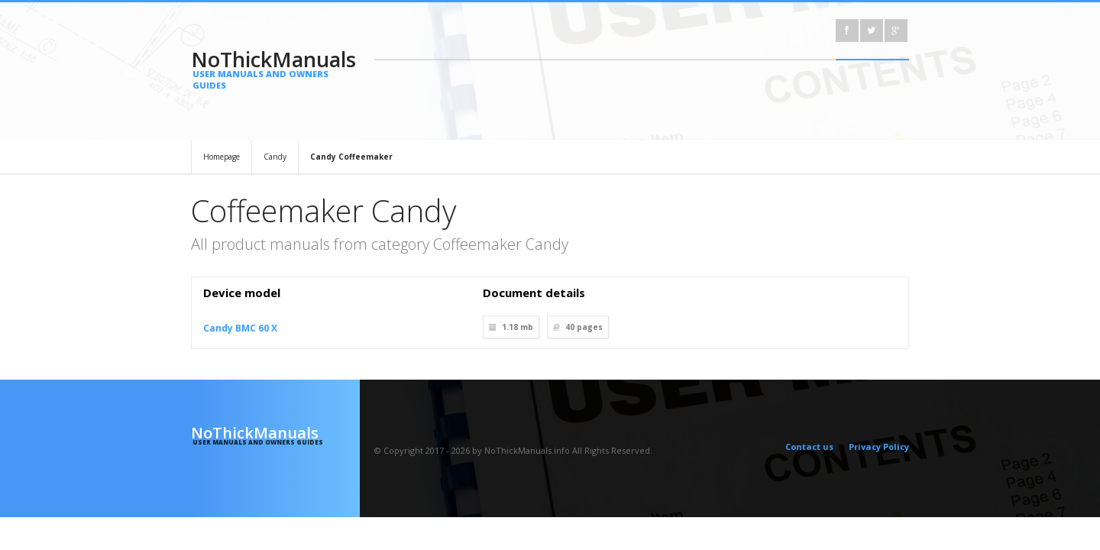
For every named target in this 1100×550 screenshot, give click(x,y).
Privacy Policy (879, 446)
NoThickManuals (275, 68)
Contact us (809, 446)
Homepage (221, 156)
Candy (275, 156)
